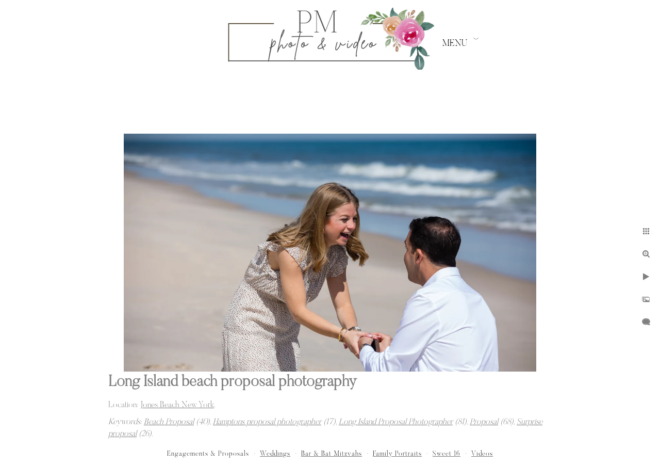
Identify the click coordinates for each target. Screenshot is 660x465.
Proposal (484, 422)
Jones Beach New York (177, 405)
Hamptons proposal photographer (267, 422)
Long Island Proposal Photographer (396, 422)
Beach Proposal (169, 422)
